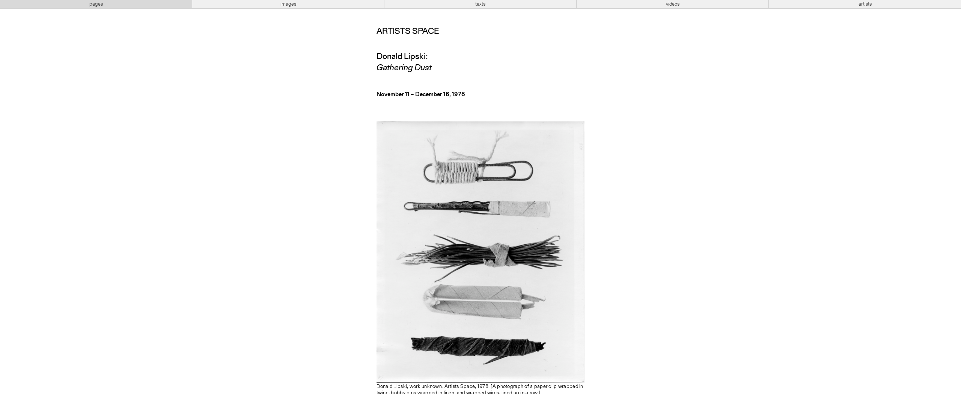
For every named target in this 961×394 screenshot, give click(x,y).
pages (96, 4)
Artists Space (408, 31)
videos (672, 4)
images (288, 4)
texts (480, 4)
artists (865, 4)
